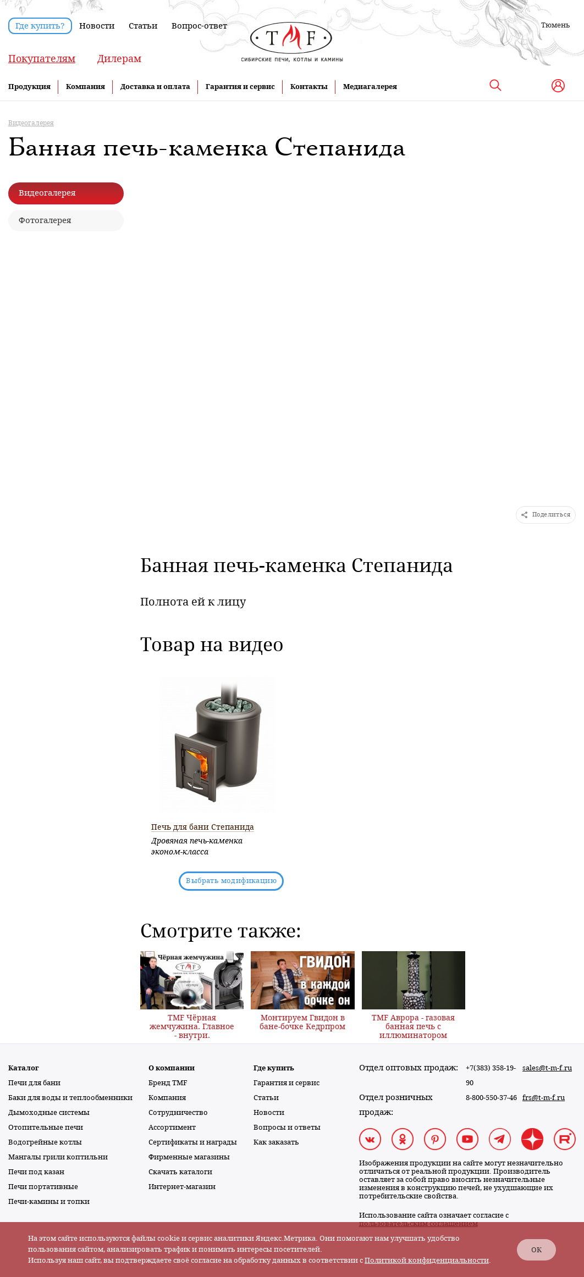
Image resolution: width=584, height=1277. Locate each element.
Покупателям (41, 58)
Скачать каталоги (180, 1172)
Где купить (274, 1068)
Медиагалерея (370, 86)
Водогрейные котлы (45, 1142)
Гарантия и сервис (240, 86)
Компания (85, 86)
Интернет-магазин (182, 1186)
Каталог (23, 1068)
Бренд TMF (168, 1083)
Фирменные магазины (189, 1157)
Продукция (29, 86)
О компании (171, 1068)
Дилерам (119, 58)
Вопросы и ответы (287, 1127)
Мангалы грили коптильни (58, 1157)
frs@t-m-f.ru (543, 1097)
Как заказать (276, 1142)
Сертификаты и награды (192, 1142)
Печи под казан (36, 1172)
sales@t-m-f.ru (547, 1068)
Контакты (309, 86)
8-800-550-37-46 (491, 1097)
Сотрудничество (178, 1112)
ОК (536, 1250)
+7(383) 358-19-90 (491, 1075)
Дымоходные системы (49, 1112)
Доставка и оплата (155, 86)
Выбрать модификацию (231, 880)
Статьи (143, 26)
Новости (96, 26)
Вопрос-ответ (199, 26)
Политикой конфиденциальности (427, 1260)
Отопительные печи (45, 1127)
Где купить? (40, 26)
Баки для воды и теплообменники (70, 1097)
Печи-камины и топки (49, 1201)
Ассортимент (172, 1127)
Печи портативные (43, 1186)
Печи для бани (34, 1083)
